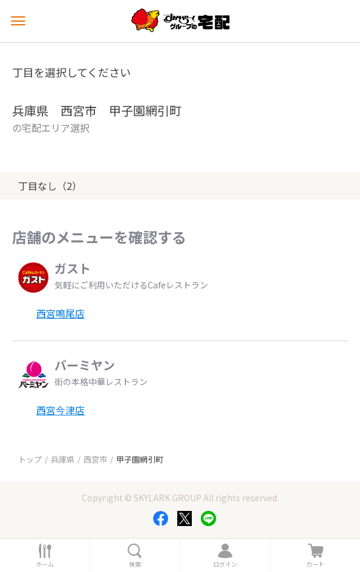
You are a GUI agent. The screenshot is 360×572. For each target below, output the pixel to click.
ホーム (45, 564)
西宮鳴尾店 (60, 313)
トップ (30, 459)
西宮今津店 (60, 410)
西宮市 (95, 459)
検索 (135, 564)
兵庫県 (62, 459)
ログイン (225, 564)
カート (315, 564)
